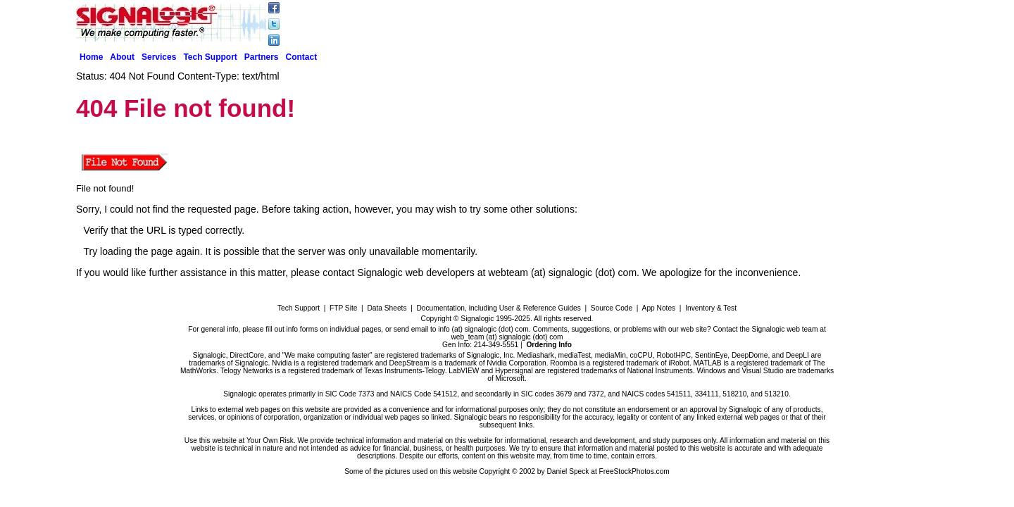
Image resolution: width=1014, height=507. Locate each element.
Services (159, 57)
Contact (302, 57)
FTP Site (343, 308)
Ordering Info (549, 345)
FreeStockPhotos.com (634, 471)
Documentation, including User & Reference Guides (498, 308)
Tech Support (210, 57)
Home (91, 57)
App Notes (659, 308)
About (122, 57)
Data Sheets (386, 308)
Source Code (611, 308)
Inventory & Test (711, 308)
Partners (261, 57)
